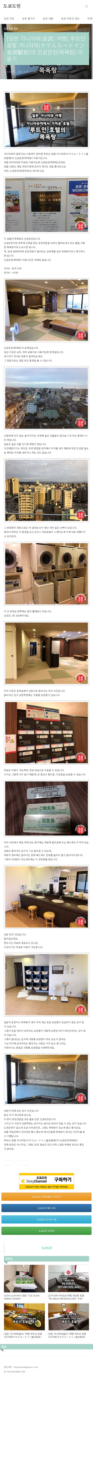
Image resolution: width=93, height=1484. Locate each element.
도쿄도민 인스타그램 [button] (46, 1324)
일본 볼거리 (28, 18)
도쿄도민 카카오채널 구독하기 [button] (46, 1301)
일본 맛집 (9, 18)
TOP (86, 1473)
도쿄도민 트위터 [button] (46, 1335)
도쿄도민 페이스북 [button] (46, 1313)
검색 (79, 6)
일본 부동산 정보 (70, 18)
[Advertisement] (46, 1177)
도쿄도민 (12, 6)
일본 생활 (48, 18)
